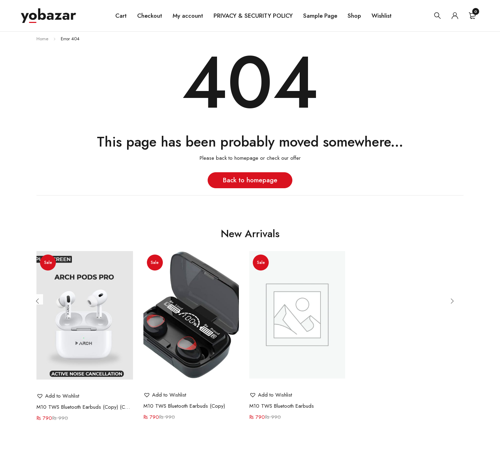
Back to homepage (250, 180)
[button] (57, 396)
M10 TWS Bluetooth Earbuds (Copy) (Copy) (84, 407)
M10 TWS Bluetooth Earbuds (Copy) (184, 406)
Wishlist (382, 15)
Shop (354, 15)
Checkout (149, 15)
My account (188, 15)
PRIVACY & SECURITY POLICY (253, 15)
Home (42, 38)
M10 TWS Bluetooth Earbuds (281, 406)
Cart (121, 15)
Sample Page (320, 15)
